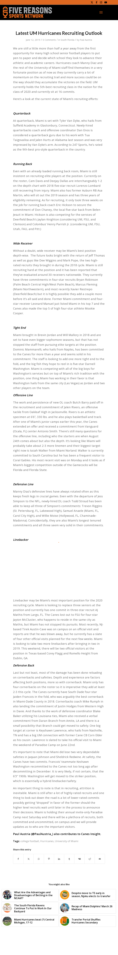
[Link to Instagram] (101, 2)
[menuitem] (101, 12)
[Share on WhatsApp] (39, 859)
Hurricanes (47, 841)
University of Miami (66, 841)
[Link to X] (92, 2)
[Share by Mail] (100, 859)
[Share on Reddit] (90, 859)
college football (29, 841)
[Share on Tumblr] (69, 859)
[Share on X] (28, 859)
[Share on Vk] (79, 859)
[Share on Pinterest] (49, 859)
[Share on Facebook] (18, 859)
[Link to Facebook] (96, 2)
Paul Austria (86, 39)
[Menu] (101, 12)
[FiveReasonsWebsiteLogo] (27, 12)
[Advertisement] (59, 565)
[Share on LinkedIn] (59, 859)
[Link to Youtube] (105, 2)
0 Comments (49, 39)
